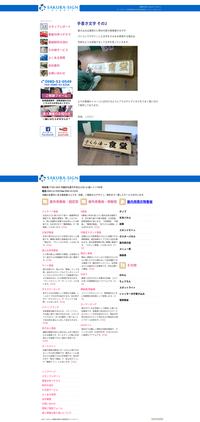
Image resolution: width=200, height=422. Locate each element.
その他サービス (50, 390)
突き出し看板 (49, 328)
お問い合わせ (49, 403)
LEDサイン (86, 325)
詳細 (64, 227)
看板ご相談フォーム (52, 408)
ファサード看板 (50, 211)
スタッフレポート (51, 376)
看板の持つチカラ (51, 380)
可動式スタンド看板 (91, 232)
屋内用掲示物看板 (140, 201)
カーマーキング (89, 304)
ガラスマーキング (51, 289)
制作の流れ (47, 385)
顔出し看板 (86, 253)
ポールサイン (49, 346)
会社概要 (46, 399)
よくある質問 (49, 394)
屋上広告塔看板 (50, 250)
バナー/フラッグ (50, 307)
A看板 (84, 211)
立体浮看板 (47, 232)
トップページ (49, 371)
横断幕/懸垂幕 (88, 289)
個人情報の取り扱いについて (57, 412)
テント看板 (47, 265)
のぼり (84, 274)
